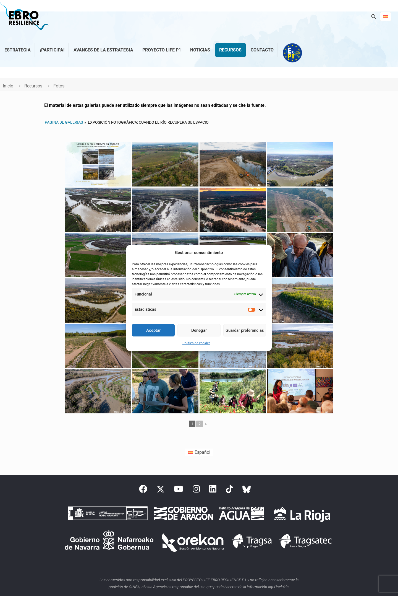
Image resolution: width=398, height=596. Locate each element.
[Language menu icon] (385, 16)
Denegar (199, 330)
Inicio (8, 86)
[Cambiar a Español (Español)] (199, 452)
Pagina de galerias (64, 122)
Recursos (33, 86)
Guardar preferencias (245, 330)
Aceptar (153, 330)
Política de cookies (196, 343)
